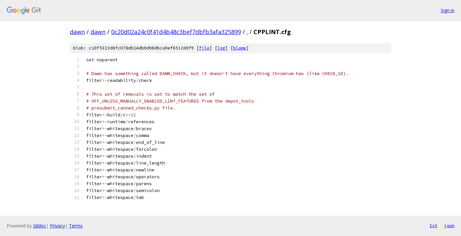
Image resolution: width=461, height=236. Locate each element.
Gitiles (39, 226)
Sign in (447, 10)
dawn (77, 32)
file (204, 48)
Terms (76, 226)
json (449, 225)
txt (433, 225)
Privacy (57, 226)
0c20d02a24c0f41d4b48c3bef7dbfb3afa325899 (176, 32)
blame (239, 48)
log (221, 48)
